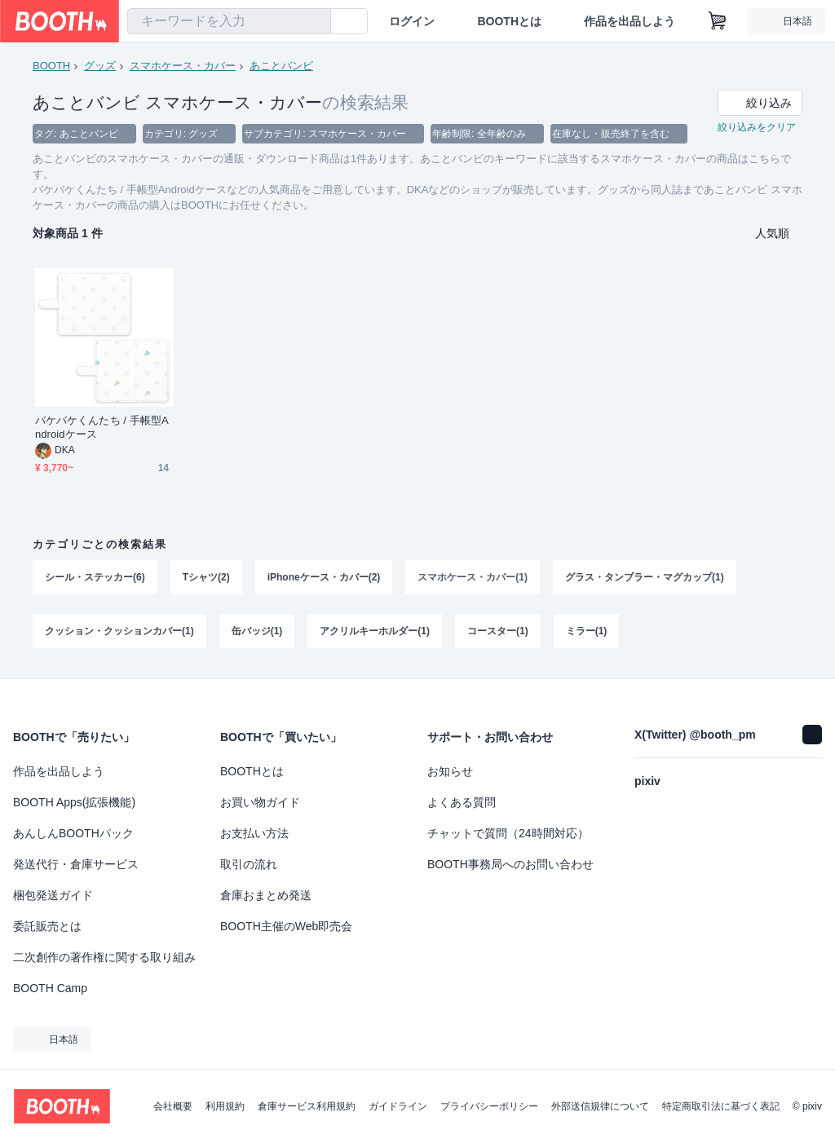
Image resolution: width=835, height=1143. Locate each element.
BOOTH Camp (50, 988)
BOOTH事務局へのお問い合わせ (510, 864)
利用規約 (225, 1106)
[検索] (315, 22)
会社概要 (172, 1106)
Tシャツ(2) (206, 577)
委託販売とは (47, 926)
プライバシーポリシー (489, 1106)
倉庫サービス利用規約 (307, 1106)
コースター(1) (497, 631)
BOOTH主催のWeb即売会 (286, 926)
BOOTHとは (509, 21)
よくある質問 (461, 802)
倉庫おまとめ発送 (265, 895)
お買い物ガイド (260, 802)
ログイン (412, 21)
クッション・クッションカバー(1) (119, 631)
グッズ (100, 66)
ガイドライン (398, 1106)
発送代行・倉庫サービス (76, 864)
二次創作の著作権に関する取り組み (104, 957)
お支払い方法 (254, 833)
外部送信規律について (600, 1106)
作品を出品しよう (629, 21)
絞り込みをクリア (757, 127)
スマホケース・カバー (183, 66)
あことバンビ (281, 66)
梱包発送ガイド (53, 895)
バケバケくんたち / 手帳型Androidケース (102, 427)
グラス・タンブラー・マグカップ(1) (644, 577)
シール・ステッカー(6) (95, 577)
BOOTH (51, 66)
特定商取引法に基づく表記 (721, 1106)
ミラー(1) (586, 631)
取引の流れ (248, 864)
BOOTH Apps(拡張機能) (74, 802)
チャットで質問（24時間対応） (508, 833)
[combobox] (229, 21)
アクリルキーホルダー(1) (375, 631)
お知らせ (450, 771)
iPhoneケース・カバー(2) (324, 577)
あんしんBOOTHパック (73, 833)
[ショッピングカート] (717, 21)
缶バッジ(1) (257, 631)
